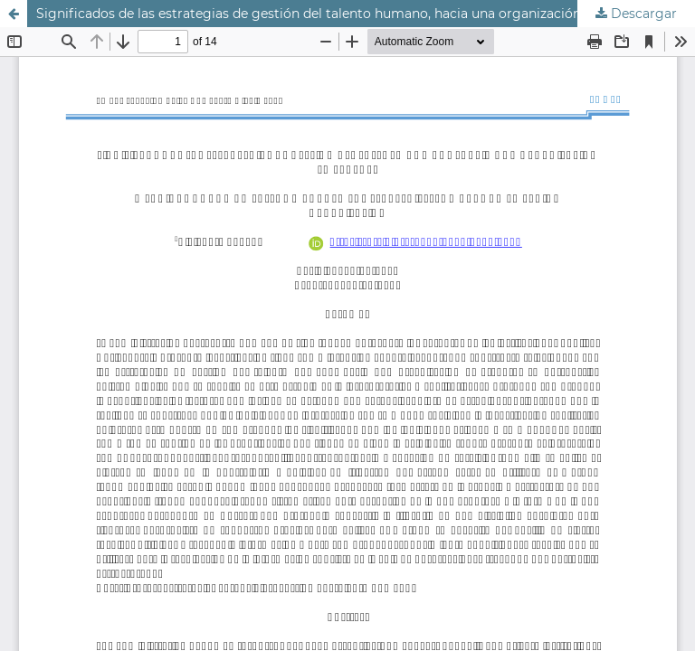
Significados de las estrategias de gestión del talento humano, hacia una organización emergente (345, 13)
